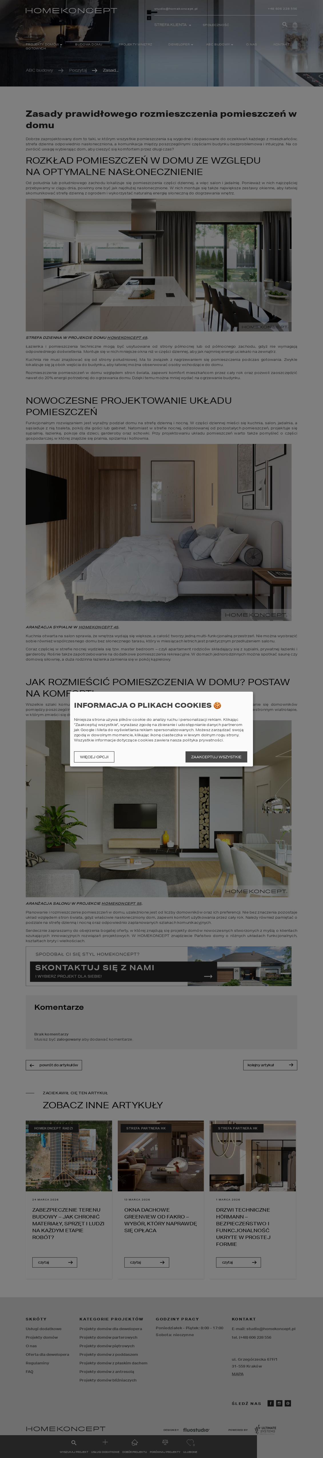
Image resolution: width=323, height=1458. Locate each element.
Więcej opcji (94, 757)
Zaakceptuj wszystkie (216, 757)
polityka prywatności (203, 740)
